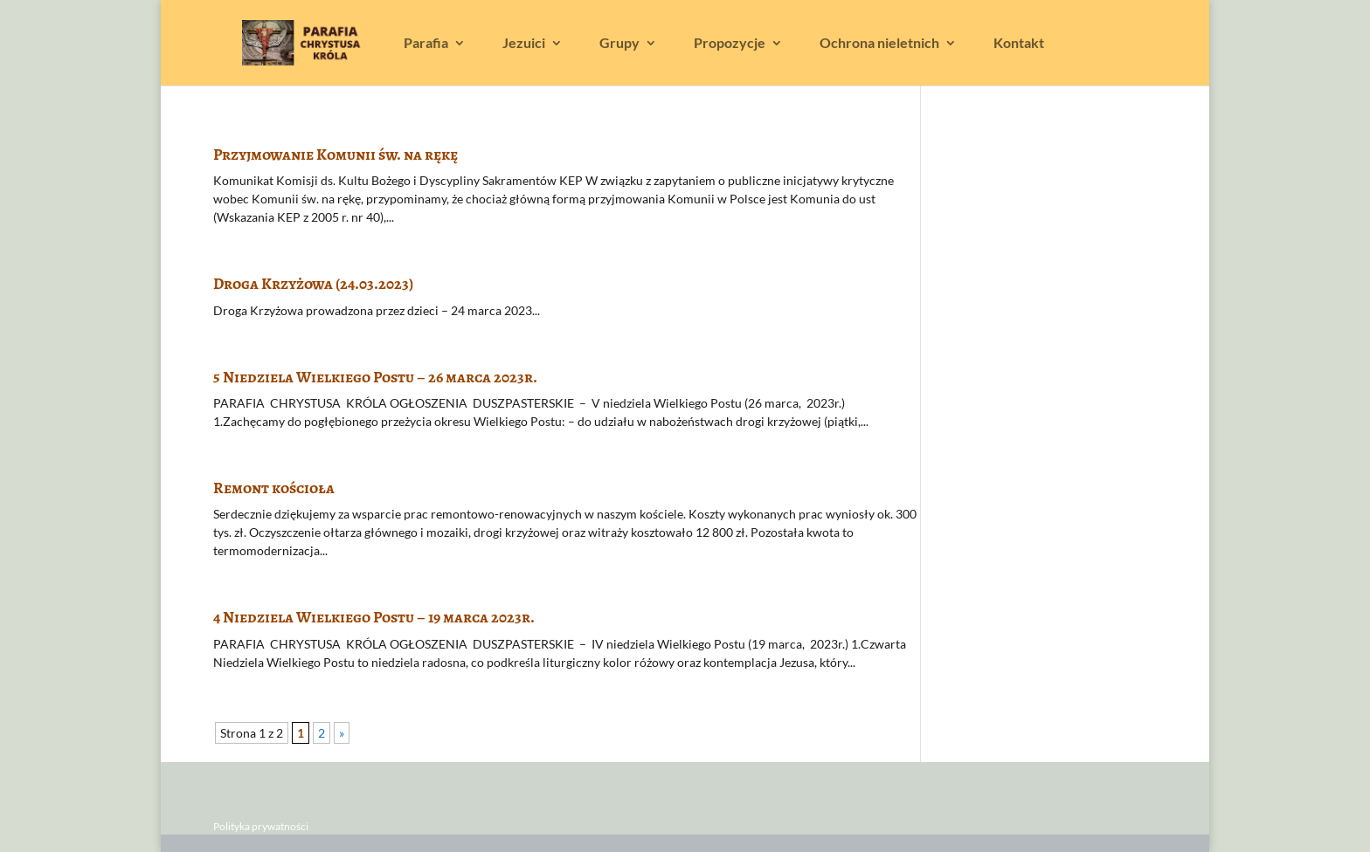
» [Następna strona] (341, 732)
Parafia (426, 44)
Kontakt (1018, 44)
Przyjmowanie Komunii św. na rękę (335, 154)
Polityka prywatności (260, 826)
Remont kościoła (274, 488)
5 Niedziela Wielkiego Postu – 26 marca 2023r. (375, 377)
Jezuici (523, 44)
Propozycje (729, 44)
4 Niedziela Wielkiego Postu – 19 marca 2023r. (374, 617)
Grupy (619, 44)
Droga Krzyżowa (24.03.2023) (313, 283)
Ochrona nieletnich (879, 44)
